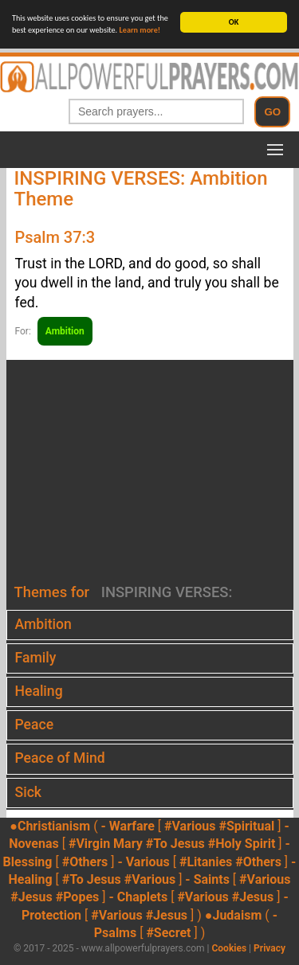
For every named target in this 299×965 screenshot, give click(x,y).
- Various (143, 861)
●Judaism (233, 915)
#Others (85, 861)
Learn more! (140, 30)
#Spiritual (246, 826)
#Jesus (31, 896)
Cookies (228, 948)
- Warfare (128, 826)
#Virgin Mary (106, 843)
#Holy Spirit (242, 843)
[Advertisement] (149, 472)
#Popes (78, 896)
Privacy (269, 948)
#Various (189, 826)
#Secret (168, 932)
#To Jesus (175, 843)
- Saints (207, 879)
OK (233, 22)
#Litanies (205, 861)
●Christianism (50, 826)
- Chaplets (137, 896)
